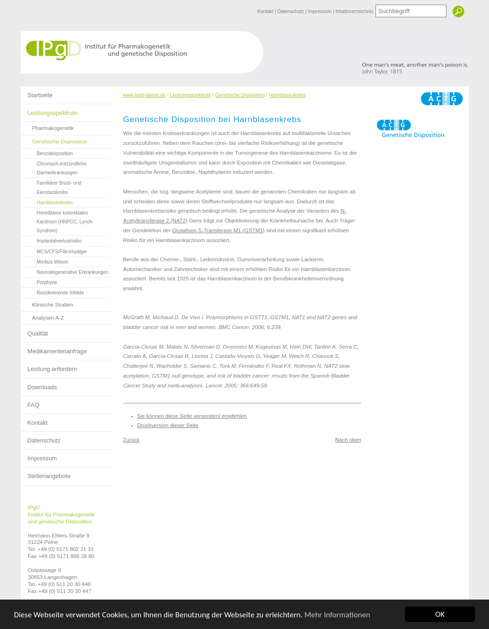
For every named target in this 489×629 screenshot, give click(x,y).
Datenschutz (291, 11)
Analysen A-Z (42, 316)
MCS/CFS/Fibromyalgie (54, 250)
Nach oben (348, 440)
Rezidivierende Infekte (52, 291)
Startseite (37, 92)
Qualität (34, 331)
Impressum (320, 11)
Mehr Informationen (337, 615)
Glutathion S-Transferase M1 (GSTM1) (218, 230)
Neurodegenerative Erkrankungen (65, 271)
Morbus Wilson (45, 260)
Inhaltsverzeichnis (354, 11)
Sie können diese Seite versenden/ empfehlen (192, 416)
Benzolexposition (47, 152)
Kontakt (266, 11)
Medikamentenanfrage (54, 349)
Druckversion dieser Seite (167, 425)
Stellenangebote (46, 473)
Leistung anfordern (49, 366)
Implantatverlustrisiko (51, 239)
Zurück (131, 440)
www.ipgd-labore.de (144, 95)
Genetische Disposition (54, 140)
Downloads (39, 385)
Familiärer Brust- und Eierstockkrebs (51, 186)
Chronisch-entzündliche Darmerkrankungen (54, 167)
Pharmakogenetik (47, 126)
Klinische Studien (47, 303)
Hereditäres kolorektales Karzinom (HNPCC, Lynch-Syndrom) (57, 220)
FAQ (30, 402)
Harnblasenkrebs (47, 201)
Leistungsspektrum (49, 110)
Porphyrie (39, 281)
